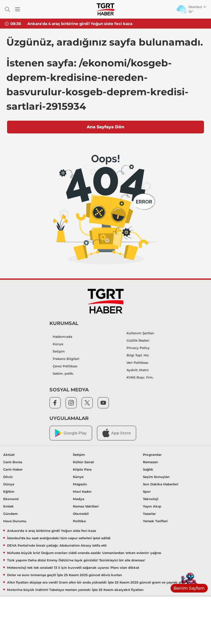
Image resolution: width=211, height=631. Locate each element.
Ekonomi (11, 499)
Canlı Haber (12, 469)
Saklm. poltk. (63, 373)
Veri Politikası (137, 363)
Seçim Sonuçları (156, 477)
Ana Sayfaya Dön (105, 126)
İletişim (59, 351)
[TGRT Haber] (105, 9)
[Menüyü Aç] (17, 9)
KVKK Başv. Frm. (140, 377)
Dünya (8, 484)
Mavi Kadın (82, 492)
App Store (116, 433)
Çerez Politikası (65, 366)
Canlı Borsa (12, 462)
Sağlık (148, 469)
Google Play (71, 433)
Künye (58, 344)
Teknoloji (150, 499)
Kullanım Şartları (140, 333)
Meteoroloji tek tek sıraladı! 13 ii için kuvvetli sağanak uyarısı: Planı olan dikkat (73, 568)
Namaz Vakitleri (86, 506)
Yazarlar (149, 514)
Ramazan (150, 462)
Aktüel (8, 455)
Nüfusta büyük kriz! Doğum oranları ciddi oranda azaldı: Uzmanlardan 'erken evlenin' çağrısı (84, 553)
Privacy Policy (138, 348)
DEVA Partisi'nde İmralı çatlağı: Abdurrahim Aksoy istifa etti (57, 545)
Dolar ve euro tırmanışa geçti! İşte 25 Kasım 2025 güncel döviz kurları (64, 575)
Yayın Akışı (152, 506)
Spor (147, 492)
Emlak (8, 506)
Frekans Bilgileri (66, 359)
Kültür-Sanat (83, 462)
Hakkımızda (62, 337)
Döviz (8, 477)
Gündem (10, 514)
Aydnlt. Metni (138, 370)
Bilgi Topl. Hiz (138, 355)
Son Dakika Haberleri (160, 484)
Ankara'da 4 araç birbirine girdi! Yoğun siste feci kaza (79, 23)
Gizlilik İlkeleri (138, 340)
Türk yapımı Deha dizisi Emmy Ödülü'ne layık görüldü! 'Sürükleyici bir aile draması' (76, 560)
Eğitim (8, 492)
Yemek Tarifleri (155, 521)
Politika (79, 521)
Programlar (152, 455)
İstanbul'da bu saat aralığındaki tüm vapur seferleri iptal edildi (58, 538)
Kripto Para (82, 469)
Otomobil (81, 514)
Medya (78, 499)
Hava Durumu (14, 521)
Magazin (80, 484)
